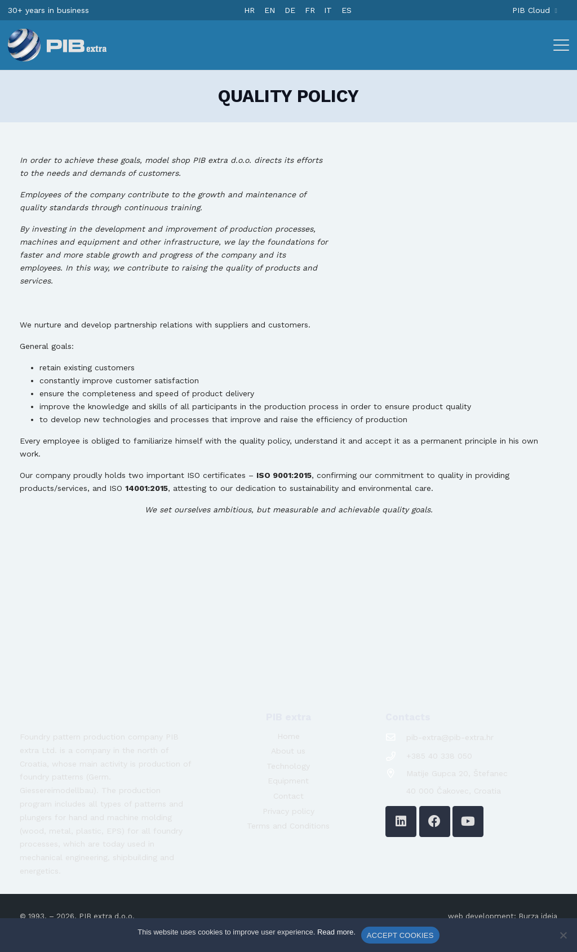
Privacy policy (288, 811)
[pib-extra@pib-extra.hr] (395, 737)
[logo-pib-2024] (57, 45)
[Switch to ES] (346, 10)
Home (288, 736)
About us (288, 750)
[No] (563, 935)
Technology (288, 766)
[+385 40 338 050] (395, 756)
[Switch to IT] (328, 10)
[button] (561, 45)
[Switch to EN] (269, 10)
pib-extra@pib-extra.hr (450, 737)
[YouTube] (467, 821)
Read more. (336, 932)
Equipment (288, 780)
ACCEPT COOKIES (400, 935)
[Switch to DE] (290, 10)
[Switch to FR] (310, 10)
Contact (288, 795)
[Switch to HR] (249, 10)
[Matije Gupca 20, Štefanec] (395, 773)
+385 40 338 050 (439, 755)
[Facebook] (434, 821)
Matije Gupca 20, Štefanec (457, 773)
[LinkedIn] (400, 821)
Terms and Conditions (288, 825)
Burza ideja (537, 916)
